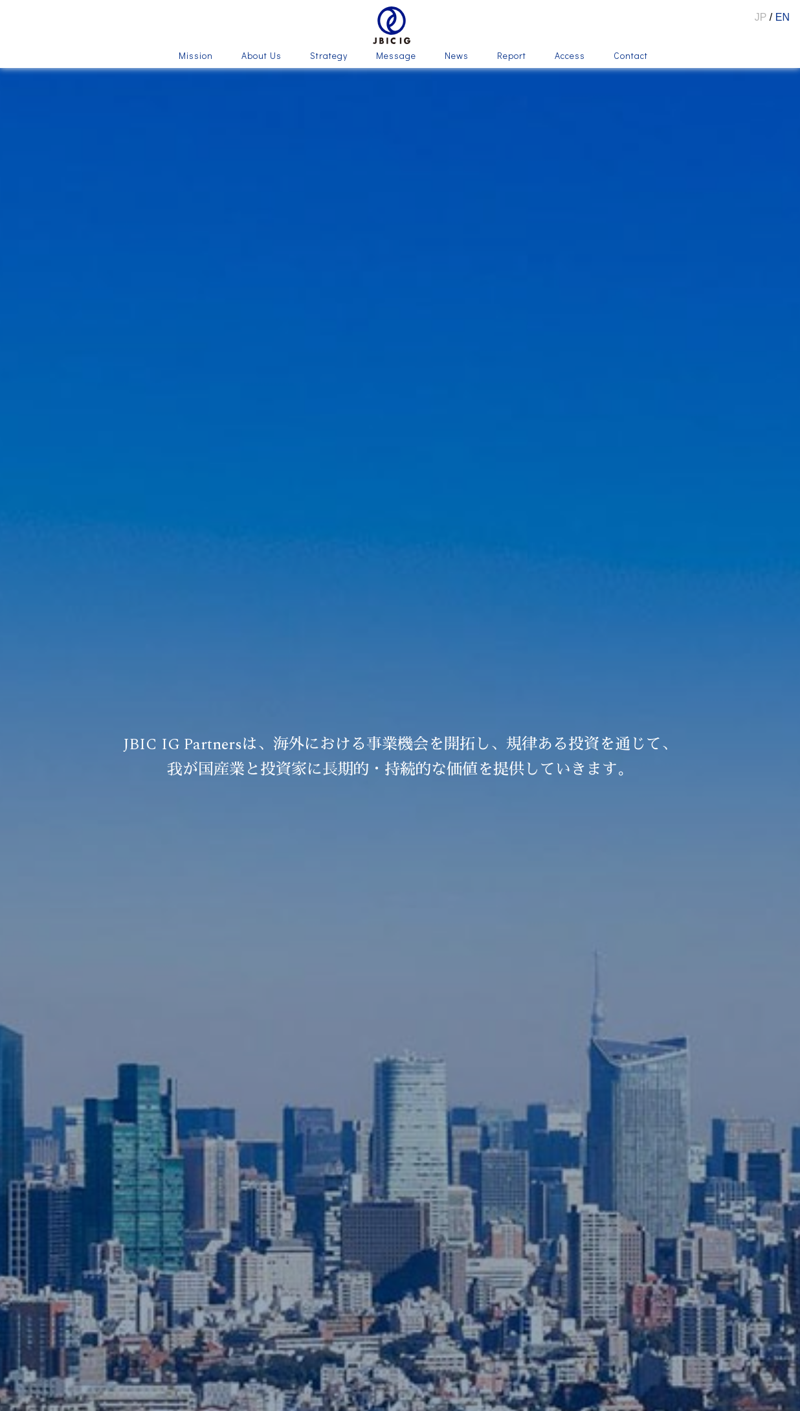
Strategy (329, 56)
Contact (631, 56)
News (457, 56)
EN (782, 17)
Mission (196, 56)
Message (396, 56)
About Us (261, 56)
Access (570, 56)
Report (511, 56)
